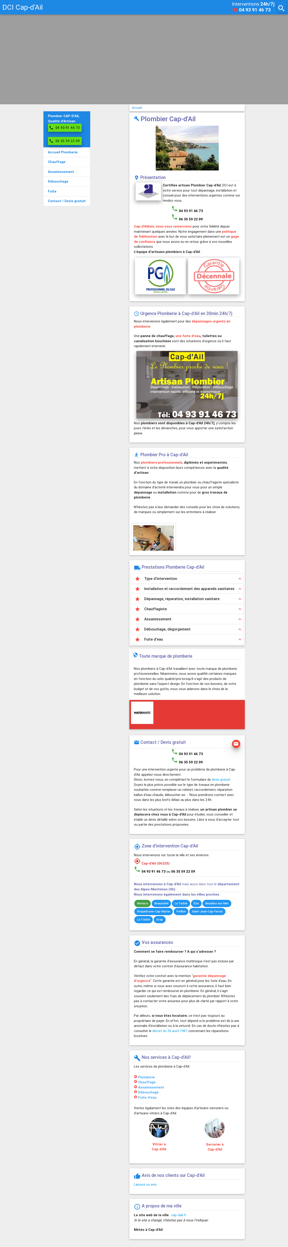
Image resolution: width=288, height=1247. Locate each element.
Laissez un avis (145, 1184)
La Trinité (143, 919)
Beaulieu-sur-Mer (217, 903)
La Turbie (181, 903)
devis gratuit (221, 779)
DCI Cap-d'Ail (22, 7)
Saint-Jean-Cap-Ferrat (207, 911)
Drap (159, 919)
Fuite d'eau (147, 1097)
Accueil (137, 108)
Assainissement (151, 1087)
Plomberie (146, 1077)
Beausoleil (161, 903)
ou (180, 871)
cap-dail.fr (178, 1215)
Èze (196, 903)
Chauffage (147, 1082)
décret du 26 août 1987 (169, 1031)
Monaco (142, 903)
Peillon (181, 911)
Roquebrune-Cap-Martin (153, 911)
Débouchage (148, 1092)
